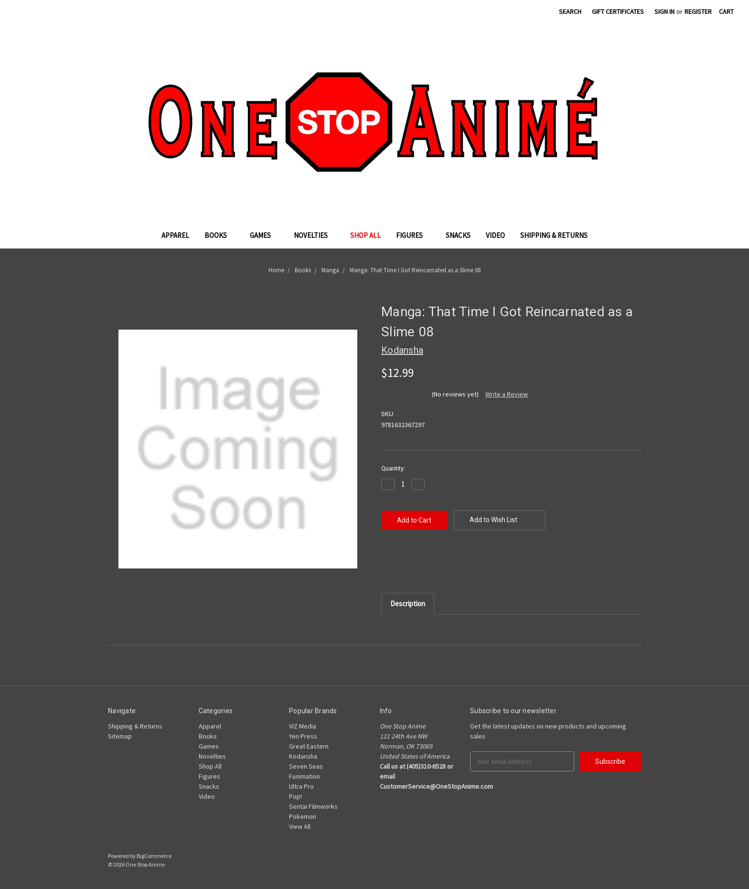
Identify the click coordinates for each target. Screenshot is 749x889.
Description (407, 603)
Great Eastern (309, 746)
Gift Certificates (618, 11)
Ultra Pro (301, 786)
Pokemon (302, 816)
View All (299, 826)
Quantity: (393, 468)
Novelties (314, 235)
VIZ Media (302, 726)
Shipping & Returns (554, 235)
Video (495, 235)
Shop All (365, 235)
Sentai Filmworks (313, 806)
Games (264, 235)
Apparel (175, 235)
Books (219, 235)
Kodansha (303, 756)
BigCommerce (154, 855)
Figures (413, 235)
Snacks (458, 235)
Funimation (304, 776)
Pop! (295, 796)
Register (698, 11)
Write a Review (506, 394)
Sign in (664, 11)
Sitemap (120, 736)
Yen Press (303, 736)
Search (570, 11)
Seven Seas (306, 766)
